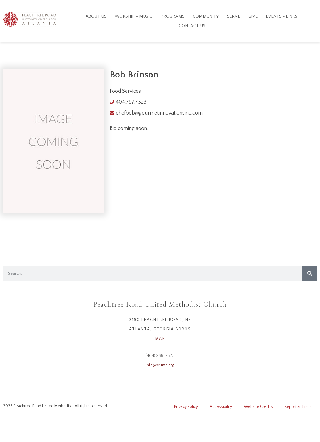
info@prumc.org (160, 365)
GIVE (253, 16)
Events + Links (281, 16)
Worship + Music (133, 16)
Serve (233, 16)
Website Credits (258, 406)
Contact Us (192, 25)
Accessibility (221, 406)
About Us (96, 16)
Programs (172, 16)
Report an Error (298, 406)
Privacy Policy (186, 406)
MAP (160, 338)
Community (206, 16)
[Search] (309, 273)
